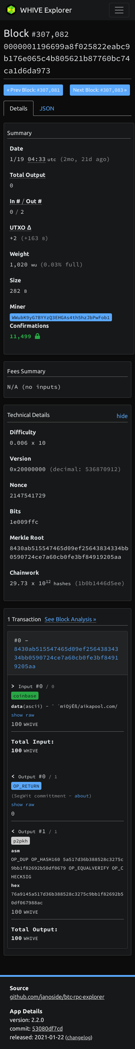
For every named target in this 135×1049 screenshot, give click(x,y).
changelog (79, 1037)
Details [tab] (18, 108)
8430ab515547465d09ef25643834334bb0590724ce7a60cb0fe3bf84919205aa (66, 657)
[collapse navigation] (119, 10)
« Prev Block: (33, 90)
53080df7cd (47, 1028)
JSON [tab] (47, 108)
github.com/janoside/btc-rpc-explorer (57, 996)
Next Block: (100, 90)
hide (122, 416)
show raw (22, 715)
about (82, 795)
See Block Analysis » (70, 619)
